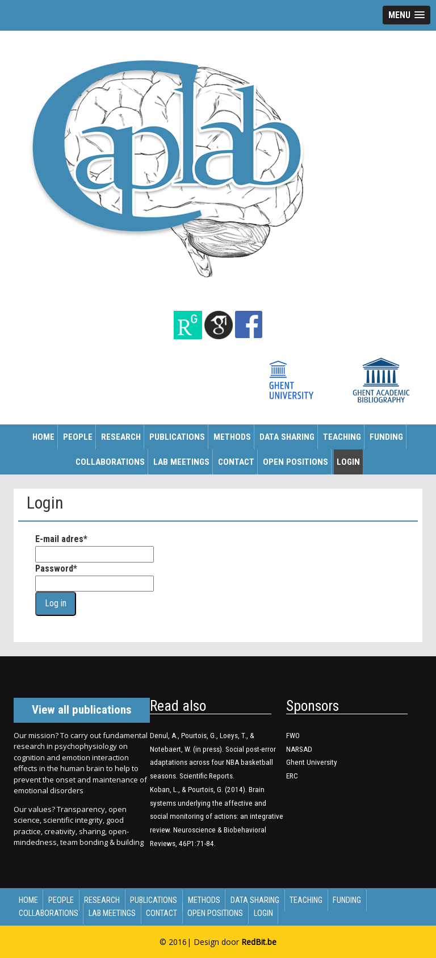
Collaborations (110, 462)
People (78, 437)
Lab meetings (181, 462)
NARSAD (299, 749)
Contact (236, 462)
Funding (386, 437)
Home (43, 437)
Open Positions (295, 462)
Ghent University (311, 762)
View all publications (82, 710)
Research (121, 437)
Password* (56, 568)
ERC (292, 776)
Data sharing (287, 437)
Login (348, 462)
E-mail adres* (61, 539)
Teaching (342, 437)
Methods (232, 437)
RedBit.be (258, 941)
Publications (177, 437)
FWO (293, 735)
